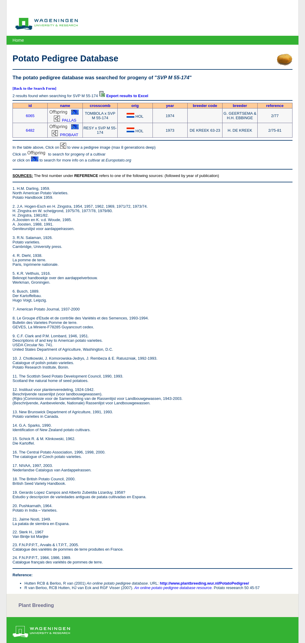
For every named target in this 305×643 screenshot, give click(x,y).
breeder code (205, 105)
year (170, 105)
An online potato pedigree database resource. (173, 587)
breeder (240, 105)
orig (135, 105)
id (30, 105)
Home (18, 40)
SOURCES (22, 175)
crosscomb (100, 105)
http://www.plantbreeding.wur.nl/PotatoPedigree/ (204, 583)
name (65, 105)
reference (275, 105)
